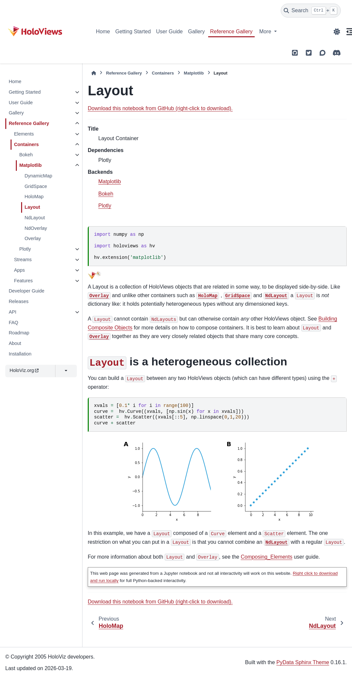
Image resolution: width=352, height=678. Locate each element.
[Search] (311, 10)
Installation (20, 353)
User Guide (169, 31)
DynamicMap (38, 175)
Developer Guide (26, 290)
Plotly (25, 249)
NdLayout (34, 217)
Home (103, 31)
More (266, 31)
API (12, 312)
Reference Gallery (231, 31)
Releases (18, 301)
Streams (23, 259)
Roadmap (19, 332)
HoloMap (34, 196)
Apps (19, 270)
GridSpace (35, 186)
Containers (26, 144)
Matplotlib (30, 165)
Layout (32, 207)
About (15, 343)
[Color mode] (337, 31)
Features (23, 280)
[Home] (93, 73)
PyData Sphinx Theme (302, 662)
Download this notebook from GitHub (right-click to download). (160, 108)
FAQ (13, 322)
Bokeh (26, 154)
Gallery (196, 31)
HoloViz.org (24, 370)
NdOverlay (35, 228)
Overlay (32, 238)
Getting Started (133, 31)
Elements (24, 134)
